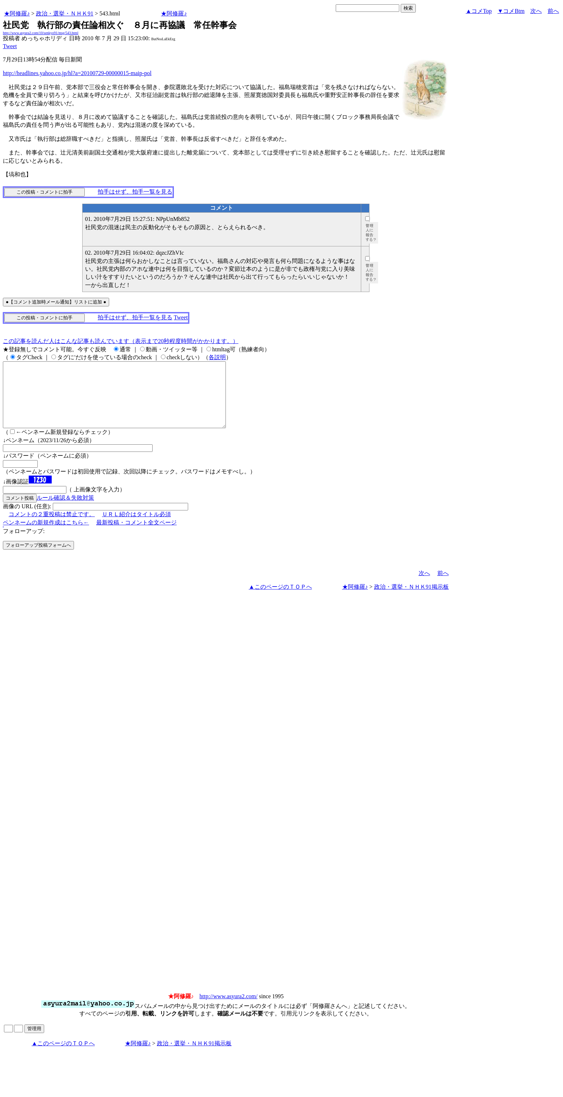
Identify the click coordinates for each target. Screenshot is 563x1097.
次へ (536, 11)
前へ (553, 11)
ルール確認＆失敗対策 (65, 511)
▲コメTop (479, 11)
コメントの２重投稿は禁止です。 (52, 527)
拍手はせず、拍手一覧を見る (135, 192)
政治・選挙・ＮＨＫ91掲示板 (411, 600)
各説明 (217, 357)
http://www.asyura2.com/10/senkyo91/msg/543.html (40, 33)
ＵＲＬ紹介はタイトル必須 (136, 527)
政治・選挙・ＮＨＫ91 (64, 13)
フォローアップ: (24, 544)
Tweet (10, 46)
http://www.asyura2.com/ (229, 1009)
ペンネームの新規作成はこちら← (46, 535)
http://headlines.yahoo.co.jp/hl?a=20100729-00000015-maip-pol (77, 73)
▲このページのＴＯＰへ (280, 600)
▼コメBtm (511, 11)
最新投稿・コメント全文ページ (136, 535)
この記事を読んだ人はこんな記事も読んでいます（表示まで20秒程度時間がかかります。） (120, 341)
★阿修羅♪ (17, 13)
